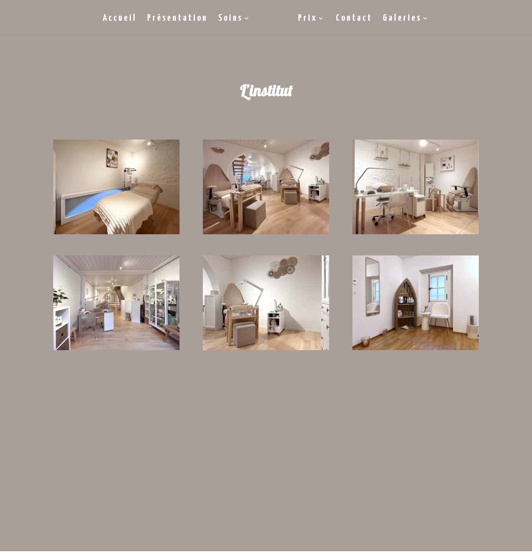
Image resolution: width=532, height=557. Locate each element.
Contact (354, 19)
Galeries (402, 19)
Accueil (120, 19)
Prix (307, 19)
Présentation (177, 19)
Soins (230, 19)
